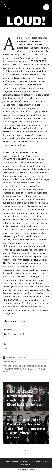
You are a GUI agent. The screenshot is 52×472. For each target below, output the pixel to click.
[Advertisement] (26, 38)
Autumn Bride (11, 366)
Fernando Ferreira (15, 357)
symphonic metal (24, 369)
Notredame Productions (33, 366)
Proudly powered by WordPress (17, 461)
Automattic (26, 464)
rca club (8, 369)
